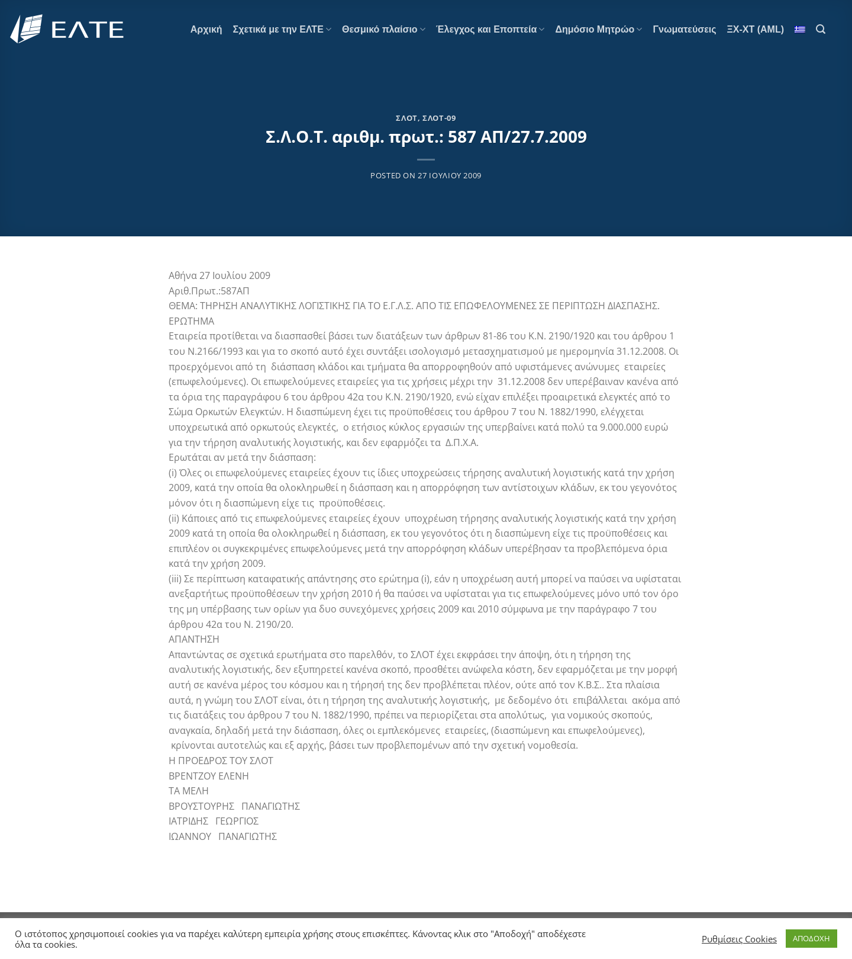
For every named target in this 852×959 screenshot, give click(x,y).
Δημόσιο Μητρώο (598, 29)
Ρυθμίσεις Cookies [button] (739, 939)
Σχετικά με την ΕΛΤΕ (282, 29)
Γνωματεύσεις (684, 29)
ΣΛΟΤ (407, 118)
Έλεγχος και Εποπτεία (490, 29)
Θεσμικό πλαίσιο (383, 29)
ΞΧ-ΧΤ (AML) (756, 29)
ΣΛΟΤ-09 (439, 118)
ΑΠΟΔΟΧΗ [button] (811, 938)
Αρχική (206, 29)
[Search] (820, 29)
